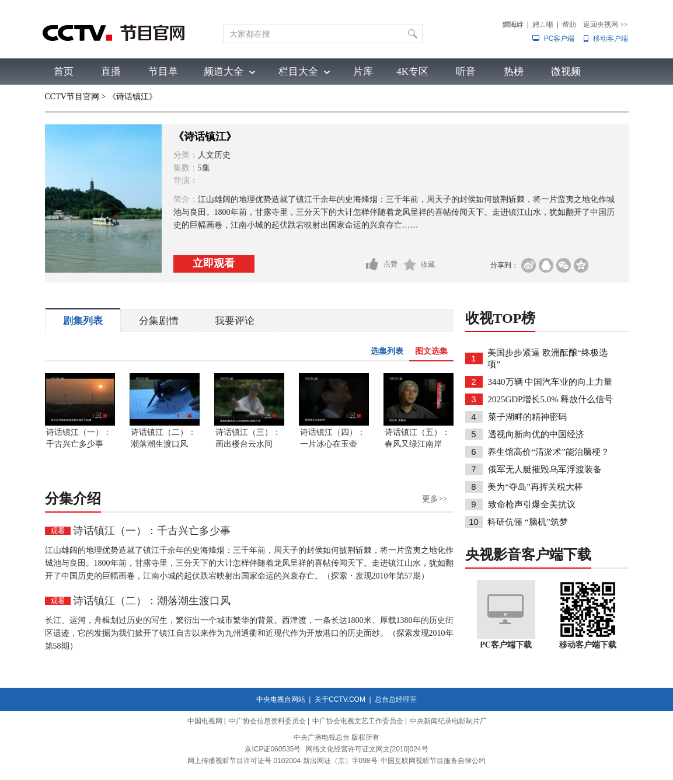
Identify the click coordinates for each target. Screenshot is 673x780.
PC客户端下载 (506, 644)
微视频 (566, 71)
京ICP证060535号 (273, 749)
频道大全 (223, 71)
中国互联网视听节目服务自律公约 (433, 761)
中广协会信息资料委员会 (267, 721)
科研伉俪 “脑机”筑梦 (527, 522)
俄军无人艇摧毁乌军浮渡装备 (545, 469)
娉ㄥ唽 (542, 24)
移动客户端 (610, 38)
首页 (64, 71)
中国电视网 (204, 721)
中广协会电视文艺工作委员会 (357, 721)
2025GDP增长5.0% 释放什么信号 (550, 399)
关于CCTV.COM (340, 699)
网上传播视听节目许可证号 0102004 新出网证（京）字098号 (282, 761)
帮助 (569, 24)
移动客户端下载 (587, 644)
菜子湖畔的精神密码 (527, 417)
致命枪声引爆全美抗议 (532, 504)
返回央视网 (605, 24)
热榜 (514, 71)
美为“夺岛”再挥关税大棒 (535, 487)
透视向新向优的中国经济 (536, 434)
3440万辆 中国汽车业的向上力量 (550, 381)
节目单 (163, 71)
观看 (58, 531)
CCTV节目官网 (72, 96)
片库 (363, 71)
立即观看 (214, 263)
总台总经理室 (396, 699)
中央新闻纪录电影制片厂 (448, 721)
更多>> (435, 499)
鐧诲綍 (513, 24)
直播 (111, 71)
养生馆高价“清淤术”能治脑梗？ (548, 452)
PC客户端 (559, 38)
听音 (466, 71)
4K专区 (412, 71)
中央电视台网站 (280, 699)
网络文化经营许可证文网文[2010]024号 (367, 749)
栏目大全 (298, 71)
